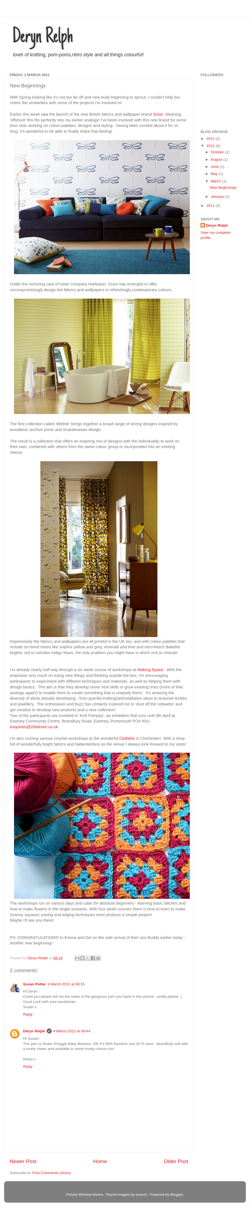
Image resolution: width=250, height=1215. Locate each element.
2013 (211, 139)
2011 (211, 206)
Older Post (176, 1161)
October (218, 152)
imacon (142, 1194)
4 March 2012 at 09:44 (71, 1031)
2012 (211, 146)
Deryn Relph (42, 38)
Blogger (176, 1194)
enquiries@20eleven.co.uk (34, 727)
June (215, 167)
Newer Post (23, 1161)
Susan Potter (34, 984)
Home (100, 1161)
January (218, 196)
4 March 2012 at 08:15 (66, 984)
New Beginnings (223, 187)
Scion (158, 114)
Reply (28, 1014)
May (215, 174)
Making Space (150, 670)
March (216, 181)
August (217, 159)
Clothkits (127, 738)
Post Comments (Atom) (51, 1173)
